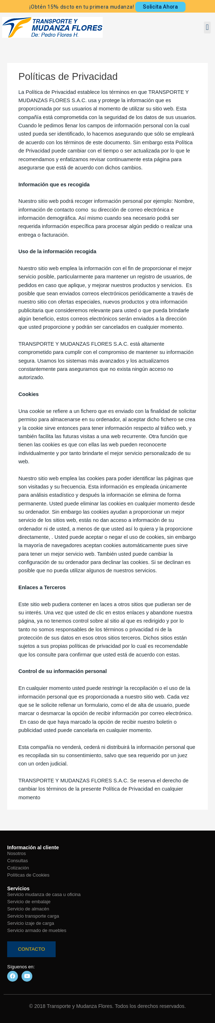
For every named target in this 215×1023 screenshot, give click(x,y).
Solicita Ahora (160, 7)
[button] (207, 27)
